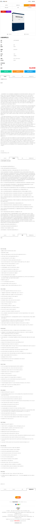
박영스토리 (6, 7)
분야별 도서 (18, 5)
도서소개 (5, 76)
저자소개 (13, 76)
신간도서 (6, 5)
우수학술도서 (30, 7)
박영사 (30, 5)
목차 (22, 76)
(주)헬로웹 (28, 519)
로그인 (29, 1)
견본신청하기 (30, 71)
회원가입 (33, 1)
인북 (18, 7)
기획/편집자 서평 (31, 76)
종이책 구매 (6, 71)
